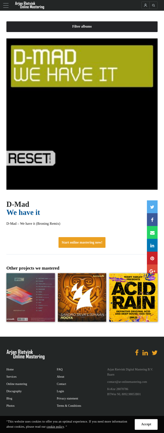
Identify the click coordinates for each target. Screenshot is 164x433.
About (60, 376)
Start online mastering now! (82, 242)
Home (10, 369)
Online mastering (16, 384)
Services (11, 376)
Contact (61, 384)
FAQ (60, 369)
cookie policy (55, 426)
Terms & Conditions (69, 405)
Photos (10, 405)
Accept (146, 424)
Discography (14, 391)
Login (60, 391)
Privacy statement (67, 398)
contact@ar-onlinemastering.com (127, 381)
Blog (9, 398)
